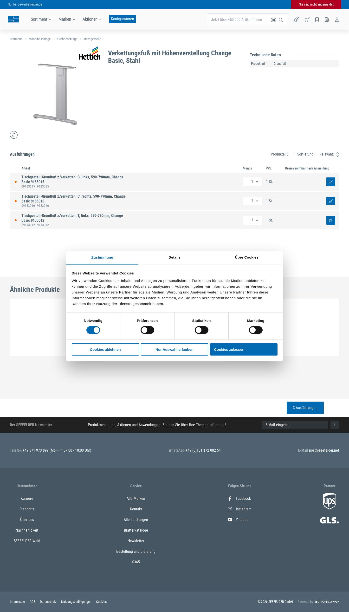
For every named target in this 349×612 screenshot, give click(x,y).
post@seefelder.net (324, 450)
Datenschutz (48, 602)
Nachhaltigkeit (27, 530)
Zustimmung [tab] (102, 257)
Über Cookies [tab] (247, 257)
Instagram (240, 509)
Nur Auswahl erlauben (174, 349)
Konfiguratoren (122, 19)
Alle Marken (136, 498)
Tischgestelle (92, 39)
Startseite (16, 39)
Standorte (27, 509)
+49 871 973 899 (36, 450)
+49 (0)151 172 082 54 (203, 450)
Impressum (18, 602)
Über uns (27, 519)
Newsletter (136, 541)
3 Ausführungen (305, 407)
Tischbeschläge (67, 39)
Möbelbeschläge (40, 39)
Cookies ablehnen (105, 349)
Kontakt (136, 509)
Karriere (27, 498)
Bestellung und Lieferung (135, 551)
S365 (136, 562)
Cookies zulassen (229, 349)
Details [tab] (174, 257)
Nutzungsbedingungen (76, 602)
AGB (33, 602)
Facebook (239, 498)
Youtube (238, 519)
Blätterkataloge (136, 530)
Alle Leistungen (136, 519)
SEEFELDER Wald (27, 541)
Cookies (101, 602)
